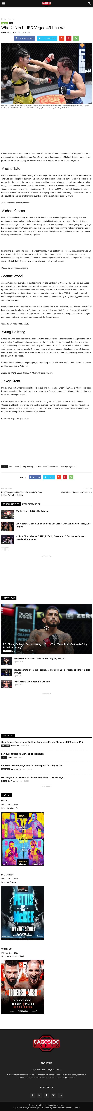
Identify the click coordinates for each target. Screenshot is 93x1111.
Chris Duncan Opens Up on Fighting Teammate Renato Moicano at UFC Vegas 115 (42, 742)
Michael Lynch (8, 32)
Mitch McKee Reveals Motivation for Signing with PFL (40, 658)
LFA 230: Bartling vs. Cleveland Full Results (22, 754)
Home (3, 19)
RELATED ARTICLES (11, 504)
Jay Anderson (18, 651)
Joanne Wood (14, 467)
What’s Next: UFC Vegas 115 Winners (32, 681)
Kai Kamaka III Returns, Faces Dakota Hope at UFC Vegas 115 (31, 765)
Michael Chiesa (41, 467)
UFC (11, 23)
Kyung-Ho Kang (27, 467)
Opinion (4, 23)
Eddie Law (15, 745)
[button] (89, 3)
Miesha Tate (54, 467)
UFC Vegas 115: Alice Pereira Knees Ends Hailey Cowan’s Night (32, 777)
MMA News (5, 543)
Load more (47, 787)
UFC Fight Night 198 (68, 467)
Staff (10, 757)
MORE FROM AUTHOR (31, 504)
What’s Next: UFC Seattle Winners (32, 511)
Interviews (7, 651)
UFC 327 (5, 800)
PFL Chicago (7, 874)
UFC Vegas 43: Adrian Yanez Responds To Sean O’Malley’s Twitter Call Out (21, 493)
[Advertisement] (46, 11)
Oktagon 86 (7, 949)
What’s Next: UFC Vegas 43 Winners (76, 492)
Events (4, 530)
